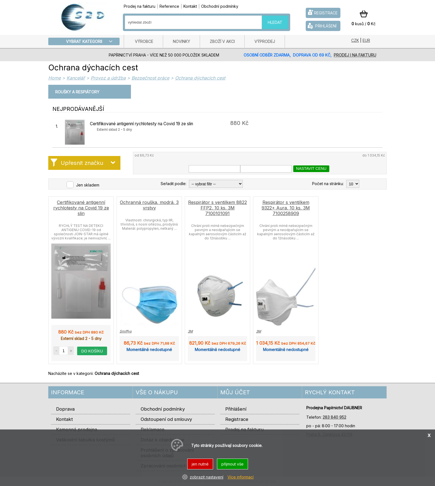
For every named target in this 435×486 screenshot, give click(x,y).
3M (190, 331)
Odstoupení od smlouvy (166, 419)
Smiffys (125, 331)
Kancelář (76, 78)
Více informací (240, 477)
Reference (169, 6)
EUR (366, 40)
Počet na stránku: (328, 183)
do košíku (92, 351)
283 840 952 (334, 417)
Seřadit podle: (173, 183)
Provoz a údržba (108, 78)
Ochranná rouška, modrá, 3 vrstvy (149, 205)
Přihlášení (235, 409)
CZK (355, 40)
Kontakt (190, 6)
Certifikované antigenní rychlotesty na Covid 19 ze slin (141, 123)
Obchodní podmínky (219, 6)
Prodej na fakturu (139, 6)
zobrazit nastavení (206, 477)
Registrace (236, 419)
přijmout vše (232, 464)
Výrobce (144, 41)
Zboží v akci (222, 41)
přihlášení (322, 26)
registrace (322, 12)
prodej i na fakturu (355, 55)
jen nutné (200, 464)
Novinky (181, 41)
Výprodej (264, 41)
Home (54, 78)
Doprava (65, 409)
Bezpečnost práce (150, 78)
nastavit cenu (311, 168)
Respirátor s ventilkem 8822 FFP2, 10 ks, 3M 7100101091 (217, 207)
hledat (275, 22)
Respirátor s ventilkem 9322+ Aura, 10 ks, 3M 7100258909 (286, 207)
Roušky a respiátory (77, 91)
